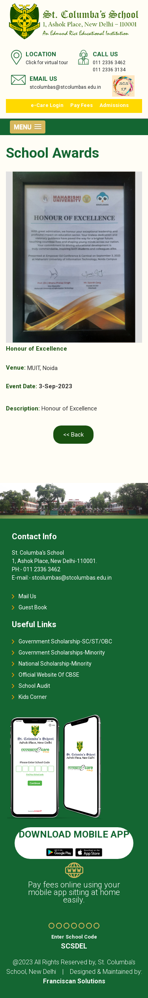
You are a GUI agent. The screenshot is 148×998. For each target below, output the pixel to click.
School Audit (34, 686)
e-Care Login (47, 105)
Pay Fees (81, 105)
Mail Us (27, 596)
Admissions (114, 105)
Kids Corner (33, 697)
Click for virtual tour (47, 62)
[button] (27, 127)
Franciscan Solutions (74, 981)
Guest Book (33, 607)
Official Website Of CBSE (49, 675)
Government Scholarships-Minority (62, 652)
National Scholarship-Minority (55, 663)
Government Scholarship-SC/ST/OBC (65, 641)
